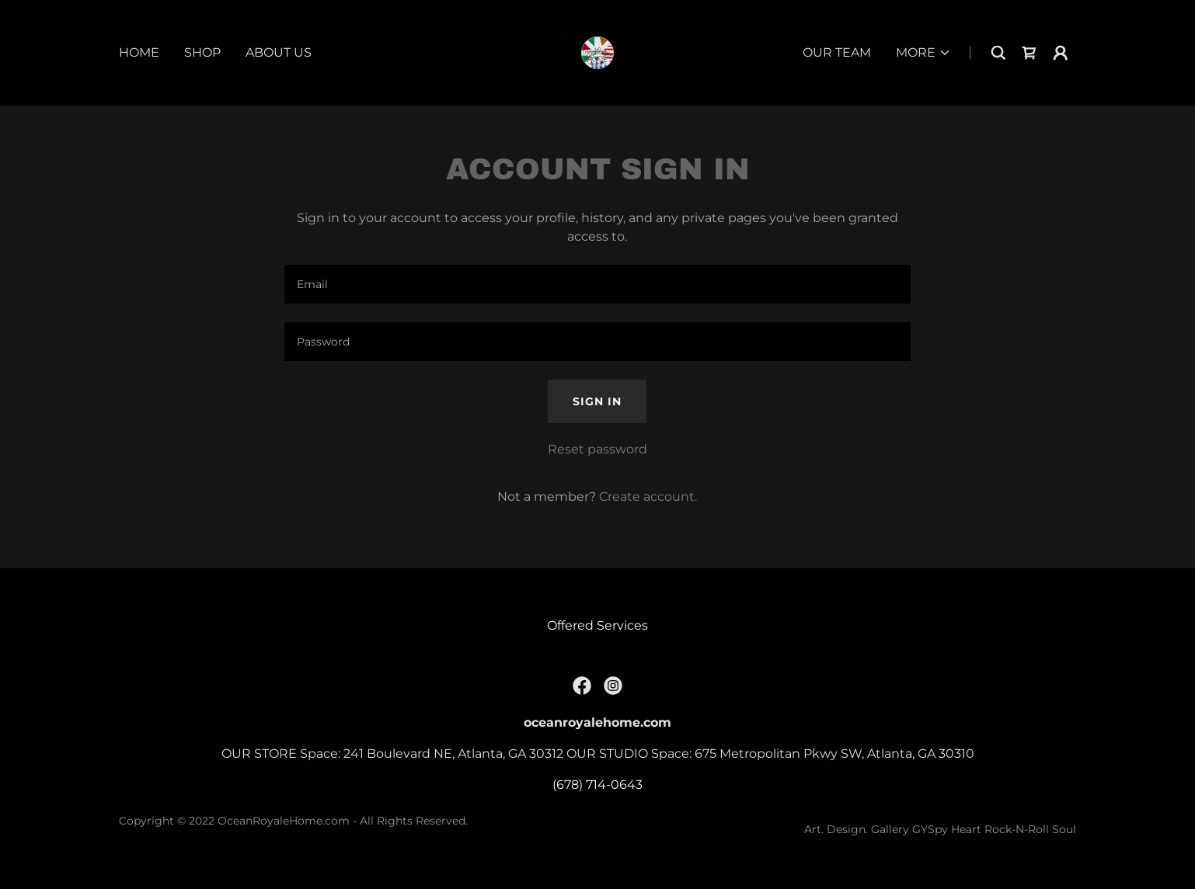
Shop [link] (202, 52)
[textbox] (597, 284)
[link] (597, 51)
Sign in (597, 401)
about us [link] (279, 52)
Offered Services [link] (597, 625)
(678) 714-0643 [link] (597, 784)
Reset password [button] (597, 449)
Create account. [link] (648, 496)
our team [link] (837, 52)
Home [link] (139, 52)
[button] (923, 52)
